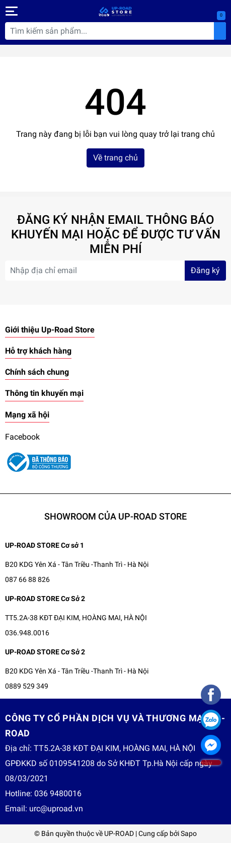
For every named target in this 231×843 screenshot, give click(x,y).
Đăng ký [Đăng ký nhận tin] (205, 270)
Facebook (22, 437)
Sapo (189, 833)
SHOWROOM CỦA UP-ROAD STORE (115, 516)
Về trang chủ (115, 157)
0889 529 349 (26, 686)
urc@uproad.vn (56, 808)
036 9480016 (58, 793)
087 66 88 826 (27, 579)
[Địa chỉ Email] (115, 271)
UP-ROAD (119, 833)
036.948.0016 (27, 633)
